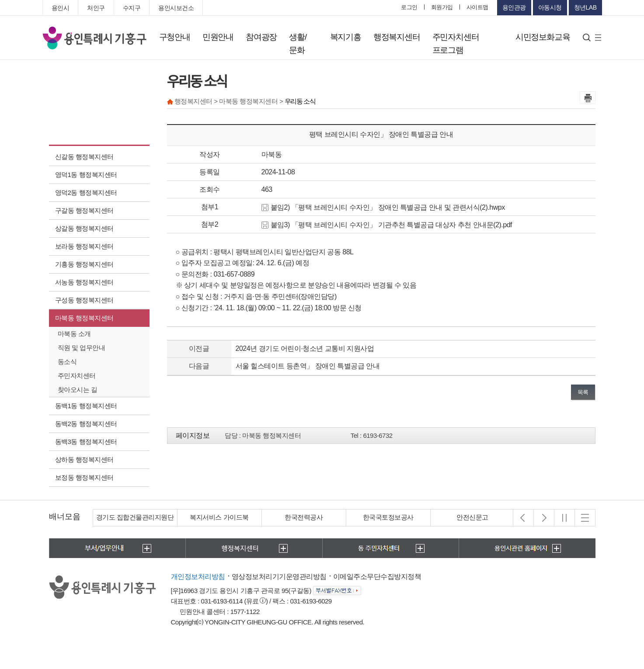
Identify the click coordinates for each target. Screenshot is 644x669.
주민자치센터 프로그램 (455, 43)
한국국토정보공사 (388, 517)
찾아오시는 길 (77, 389)
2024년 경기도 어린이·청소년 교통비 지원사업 (305, 348)
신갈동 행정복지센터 (84, 156)
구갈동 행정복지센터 (84, 210)
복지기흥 (345, 37)
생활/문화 (297, 43)
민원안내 (217, 37)
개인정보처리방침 (198, 576)
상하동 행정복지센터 (84, 459)
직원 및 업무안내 (81, 347)
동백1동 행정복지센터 (86, 405)
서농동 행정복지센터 (84, 282)
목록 (583, 392)
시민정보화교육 (542, 37)
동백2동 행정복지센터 (86, 423)
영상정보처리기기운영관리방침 (279, 576)
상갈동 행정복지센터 (84, 228)
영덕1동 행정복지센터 (86, 174)
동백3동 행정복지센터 (86, 441)
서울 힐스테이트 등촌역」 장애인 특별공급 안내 (308, 366)
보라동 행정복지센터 (84, 246)
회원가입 (442, 7)
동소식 (67, 361)
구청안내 (174, 37)
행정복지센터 (396, 37)
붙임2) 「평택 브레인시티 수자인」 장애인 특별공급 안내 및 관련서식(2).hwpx (383, 207)
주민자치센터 (77, 375)
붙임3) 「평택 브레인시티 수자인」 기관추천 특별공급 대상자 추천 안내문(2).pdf (386, 225)
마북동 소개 (74, 333)
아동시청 (550, 7)
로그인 (409, 7)
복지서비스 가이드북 (219, 517)
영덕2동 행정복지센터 (86, 192)
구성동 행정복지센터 (84, 300)
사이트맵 (477, 7)
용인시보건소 (176, 7)
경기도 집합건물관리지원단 (135, 517)
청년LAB (585, 7)
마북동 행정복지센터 (84, 318)
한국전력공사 (304, 517)
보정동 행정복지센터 (84, 477)
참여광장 (261, 37)
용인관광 (514, 7)
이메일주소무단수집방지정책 (377, 576)
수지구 (132, 7)
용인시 (61, 7)
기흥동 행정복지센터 (84, 264)
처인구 (96, 7)
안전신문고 (472, 517)
